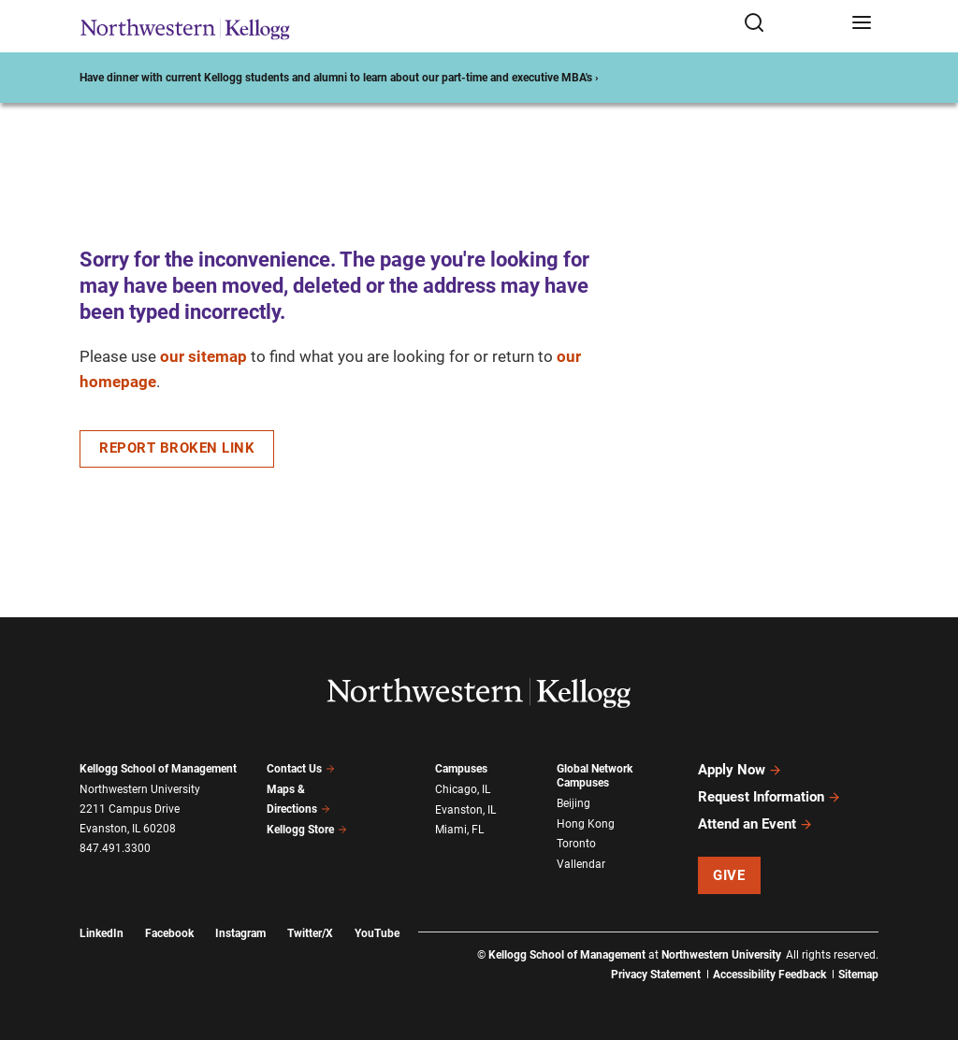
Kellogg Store (307, 829)
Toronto (576, 843)
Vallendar (581, 864)
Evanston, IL (465, 809)
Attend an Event (755, 824)
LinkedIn (101, 933)
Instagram (240, 933)
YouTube (377, 933)
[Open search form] (791, 23)
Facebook (169, 933)
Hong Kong (586, 824)
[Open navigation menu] (861, 23)
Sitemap (858, 974)
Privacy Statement (656, 974)
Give (729, 875)
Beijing (573, 803)
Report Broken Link (176, 448)
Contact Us (301, 768)
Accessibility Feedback (769, 974)
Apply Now (740, 769)
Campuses (461, 768)
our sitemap (203, 356)
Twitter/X (310, 933)
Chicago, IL (462, 789)
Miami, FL (459, 829)
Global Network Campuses (594, 775)
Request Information (769, 796)
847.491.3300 (115, 848)
